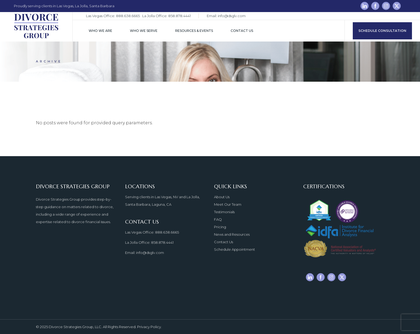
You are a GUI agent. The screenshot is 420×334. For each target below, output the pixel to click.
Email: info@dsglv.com (226, 16)
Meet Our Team (227, 204)
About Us (222, 197)
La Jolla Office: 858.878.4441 (166, 16)
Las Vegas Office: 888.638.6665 (113, 16)
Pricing (220, 227)
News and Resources (232, 234)
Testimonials (224, 212)
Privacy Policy (149, 327)
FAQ (218, 219)
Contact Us (223, 242)
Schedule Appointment (234, 249)
